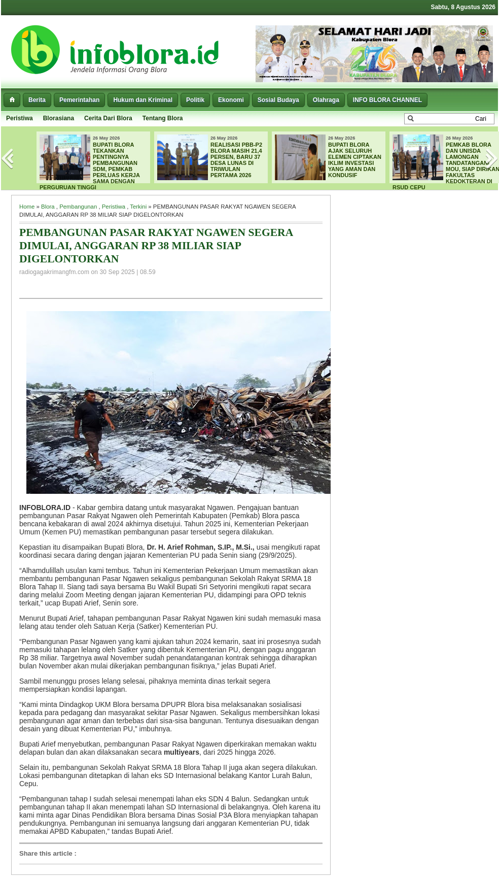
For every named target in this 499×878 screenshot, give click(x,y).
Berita (37, 100)
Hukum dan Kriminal (142, 100)
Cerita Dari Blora (108, 118)
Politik (195, 100)
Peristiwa (19, 118)
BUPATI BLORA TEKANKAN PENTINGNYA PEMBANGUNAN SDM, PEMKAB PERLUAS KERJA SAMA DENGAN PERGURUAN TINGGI (90, 166)
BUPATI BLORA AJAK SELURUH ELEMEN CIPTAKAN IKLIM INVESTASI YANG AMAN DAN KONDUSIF (354, 160)
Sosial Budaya (278, 100)
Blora (48, 207)
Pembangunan (78, 207)
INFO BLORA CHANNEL (387, 100)
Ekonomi (231, 100)
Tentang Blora (162, 118)
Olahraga (326, 100)
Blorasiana (58, 118)
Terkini (138, 207)
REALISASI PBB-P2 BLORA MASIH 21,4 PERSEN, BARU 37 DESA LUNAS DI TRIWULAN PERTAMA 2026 (236, 160)
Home (26, 207)
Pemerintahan (79, 100)
